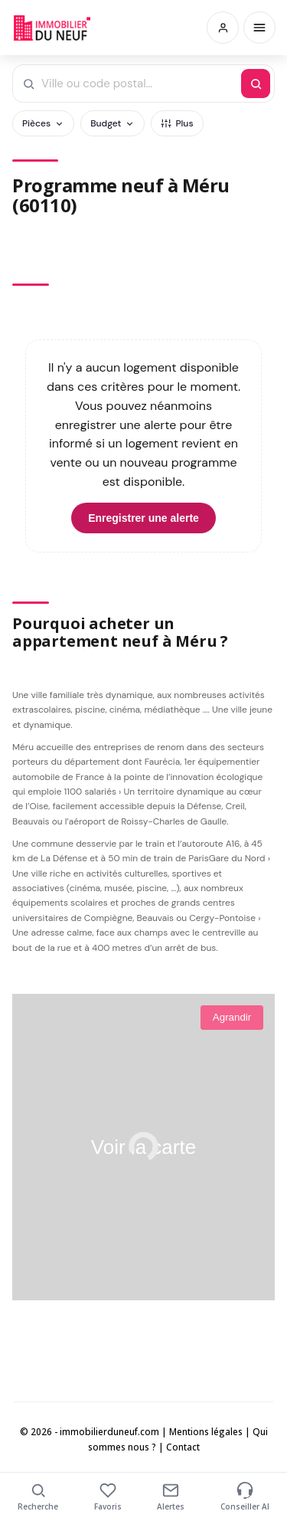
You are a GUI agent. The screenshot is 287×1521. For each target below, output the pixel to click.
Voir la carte (143, 1147)
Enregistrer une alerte (143, 518)
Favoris (108, 1497)
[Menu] (259, 27)
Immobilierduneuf (52, 27)
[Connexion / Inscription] (223, 27)
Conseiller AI (244, 1497)
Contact (183, 1447)
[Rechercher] (255, 83)
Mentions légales (206, 1431)
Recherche (38, 1497)
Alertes (170, 1497)
